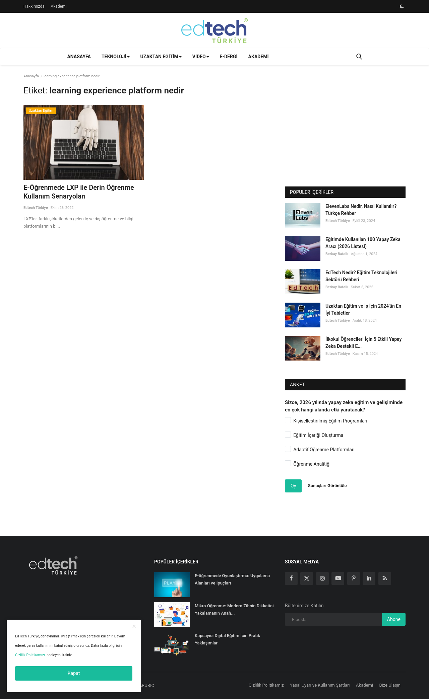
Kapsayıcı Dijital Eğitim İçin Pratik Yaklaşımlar (227, 639)
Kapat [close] (74, 673)
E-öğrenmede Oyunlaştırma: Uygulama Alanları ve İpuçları (232, 579)
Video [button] (200, 56)
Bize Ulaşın (390, 685)
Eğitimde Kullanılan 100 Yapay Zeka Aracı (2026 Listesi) (363, 243)
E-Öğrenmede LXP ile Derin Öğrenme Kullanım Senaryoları (78, 191)
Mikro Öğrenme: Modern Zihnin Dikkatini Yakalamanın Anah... (234, 609)
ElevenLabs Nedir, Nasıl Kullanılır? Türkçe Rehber (360, 210)
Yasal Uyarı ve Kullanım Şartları (320, 685)
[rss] (384, 578)
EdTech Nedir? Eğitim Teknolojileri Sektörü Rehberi (361, 276)
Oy (293, 485)
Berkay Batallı (336, 254)
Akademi (58, 6)
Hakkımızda (34, 6)
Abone (394, 619)
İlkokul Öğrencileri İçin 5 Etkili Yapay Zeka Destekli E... (363, 342)
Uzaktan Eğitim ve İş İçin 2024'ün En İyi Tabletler (363, 309)
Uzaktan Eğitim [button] (161, 56)
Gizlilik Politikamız (266, 685)
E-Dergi (229, 56)
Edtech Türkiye (35, 208)
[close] (134, 626)
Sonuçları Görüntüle (327, 485)
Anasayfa (78, 56)
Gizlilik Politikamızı (30, 655)
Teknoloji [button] (116, 56)
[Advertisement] (345, 133)
